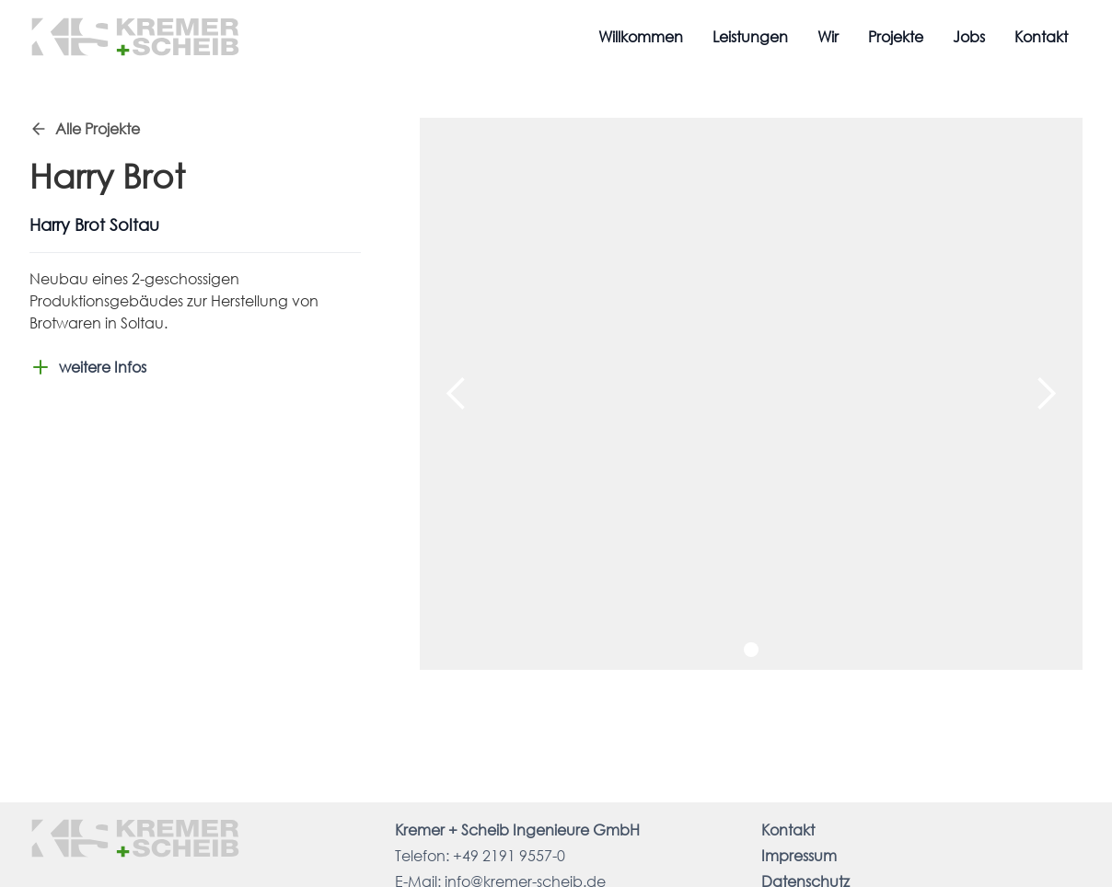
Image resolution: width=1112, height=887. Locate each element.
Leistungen (750, 36)
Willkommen (640, 36)
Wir (828, 36)
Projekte (895, 36)
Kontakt (1041, 36)
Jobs (969, 36)
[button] (456, 394)
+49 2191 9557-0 (509, 855)
